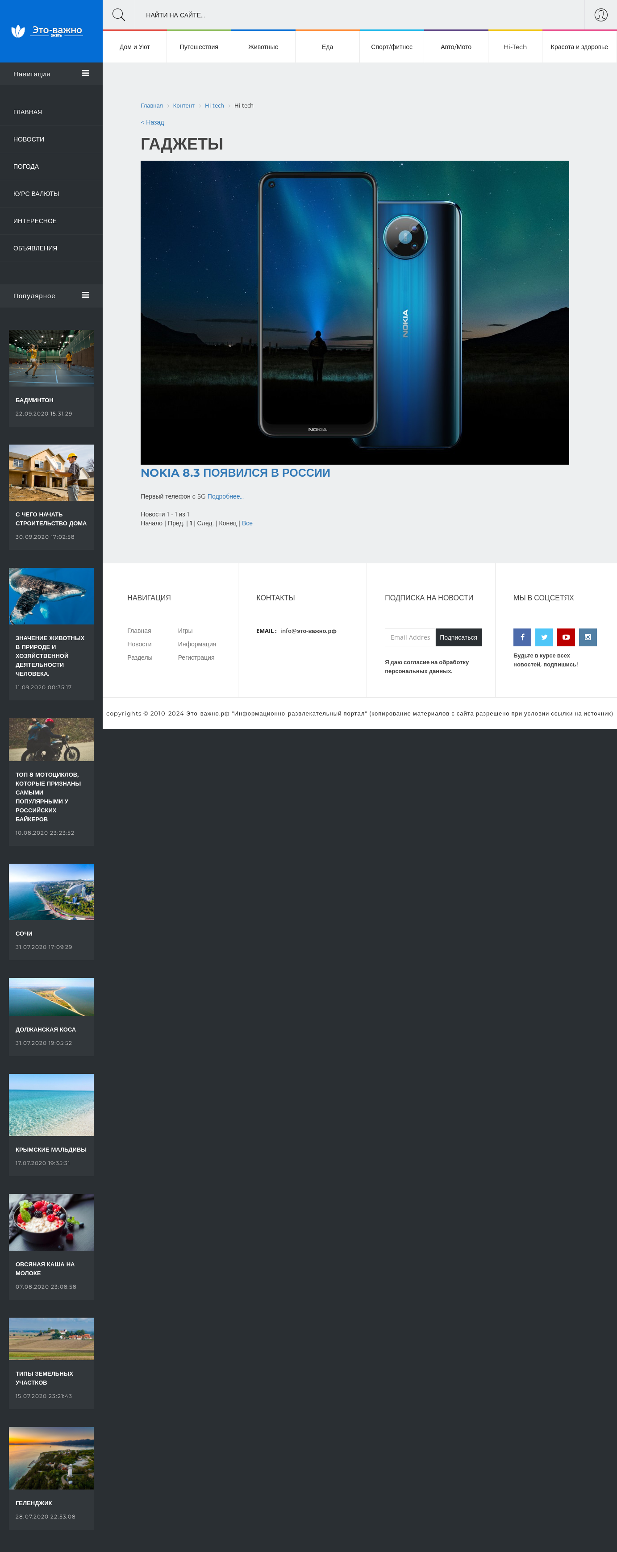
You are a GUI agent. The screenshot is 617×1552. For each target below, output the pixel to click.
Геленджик (34, 1502)
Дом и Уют (135, 47)
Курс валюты (36, 194)
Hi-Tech (515, 47)
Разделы (139, 657)
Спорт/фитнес (392, 47)
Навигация (51, 73)
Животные (263, 47)
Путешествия (199, 47)
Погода (26, 166)
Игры (185, 630)
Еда (327, 47)
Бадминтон (35, 400)
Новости (28, 139)
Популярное (51, 295)
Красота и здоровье (579, 47)
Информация (197, 644)
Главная (27, 112)
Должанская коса (46, 1029)
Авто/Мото (456, 47)
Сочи (24, 933)
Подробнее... (226, 496)
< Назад (152, 122)
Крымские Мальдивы (51, 1149)
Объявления (35, 248)
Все (247, 523)
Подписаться (458, 637)
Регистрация (196, 657)
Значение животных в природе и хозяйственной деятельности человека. (50, 655)
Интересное (35, 221)
